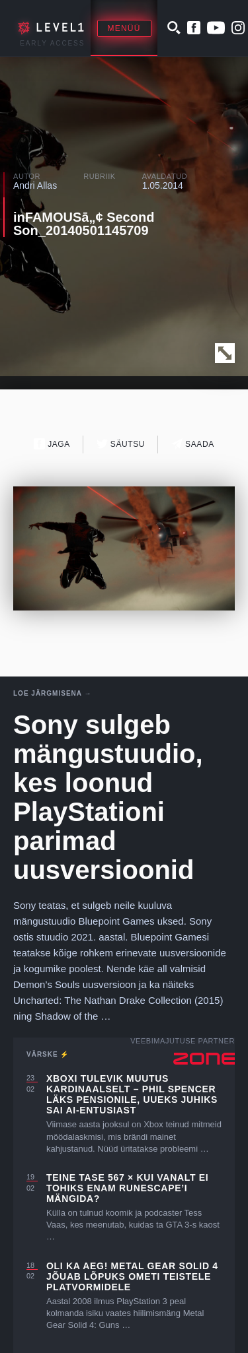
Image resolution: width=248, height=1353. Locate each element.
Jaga (52, 443)
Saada (192, 443)
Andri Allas (35, 185)
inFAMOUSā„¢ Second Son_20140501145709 (83, 224)
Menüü (124, 28)
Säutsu (121, 443)
